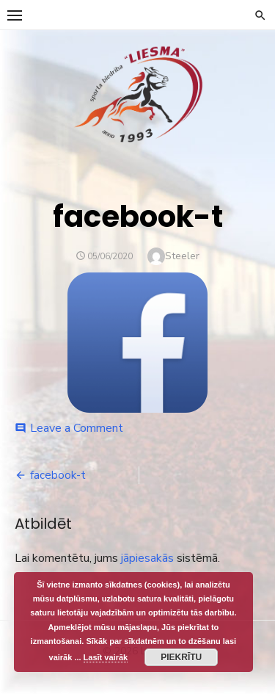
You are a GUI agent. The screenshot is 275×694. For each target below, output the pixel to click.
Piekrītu (181, 657)
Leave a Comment (76, 428)
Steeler (182, 256)
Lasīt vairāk (106, 657)
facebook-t (58, 475)
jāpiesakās (147, 558)
